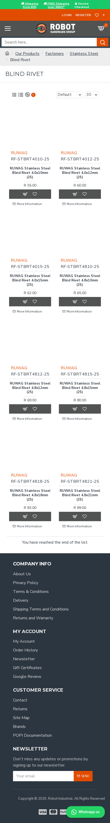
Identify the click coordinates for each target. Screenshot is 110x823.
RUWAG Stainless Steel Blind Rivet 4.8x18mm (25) (30, 495)
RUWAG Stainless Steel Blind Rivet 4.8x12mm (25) (30, 388)
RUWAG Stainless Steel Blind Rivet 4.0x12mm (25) (80, 173)
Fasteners (54, 53)
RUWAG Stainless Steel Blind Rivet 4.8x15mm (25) (80, 388)
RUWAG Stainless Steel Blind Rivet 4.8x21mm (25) (80, 495)
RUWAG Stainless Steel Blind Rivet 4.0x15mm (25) (30, 280)
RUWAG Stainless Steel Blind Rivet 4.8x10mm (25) (80, 280)
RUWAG (19, 153)
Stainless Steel (84, 53)
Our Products (27, 53)
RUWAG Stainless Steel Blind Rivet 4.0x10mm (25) (30, 173)
